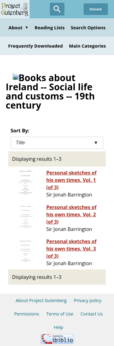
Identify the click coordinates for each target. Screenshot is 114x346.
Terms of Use (59, 314)
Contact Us (92, 314)
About (19, 27)
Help (58, 327)
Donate (96, 9)
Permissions (26, 314)
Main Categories (87, 46)
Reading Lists (50, 27)
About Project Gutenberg (41, 300)
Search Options (88, 27)
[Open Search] (57, 9)
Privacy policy (88, 300)
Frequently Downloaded (35, 46)
